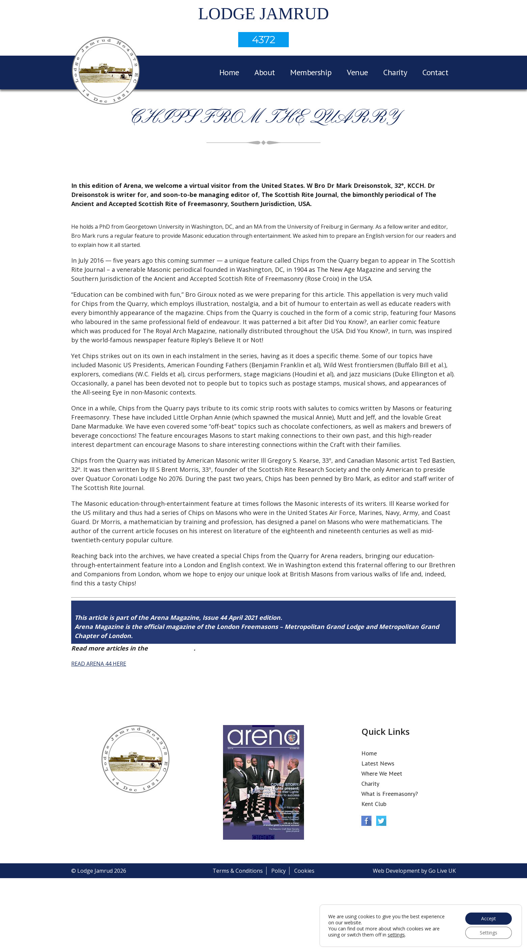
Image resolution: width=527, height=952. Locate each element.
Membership (310, 72)
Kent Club (373, 804)
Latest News (377, 763)
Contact (435, 72)
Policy (278, 870)
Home (229, 72)
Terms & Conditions (238, 870)
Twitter (381, 821)
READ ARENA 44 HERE (98, 663)
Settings (488, 932)
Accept (488, 918)
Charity (395, 72)
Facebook (366, 821)
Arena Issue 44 (171, 648)
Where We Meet (381, 773)
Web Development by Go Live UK (414, 870)
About (264, 72)
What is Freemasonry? (389, 794)
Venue (357, 72)
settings (396, 935)
